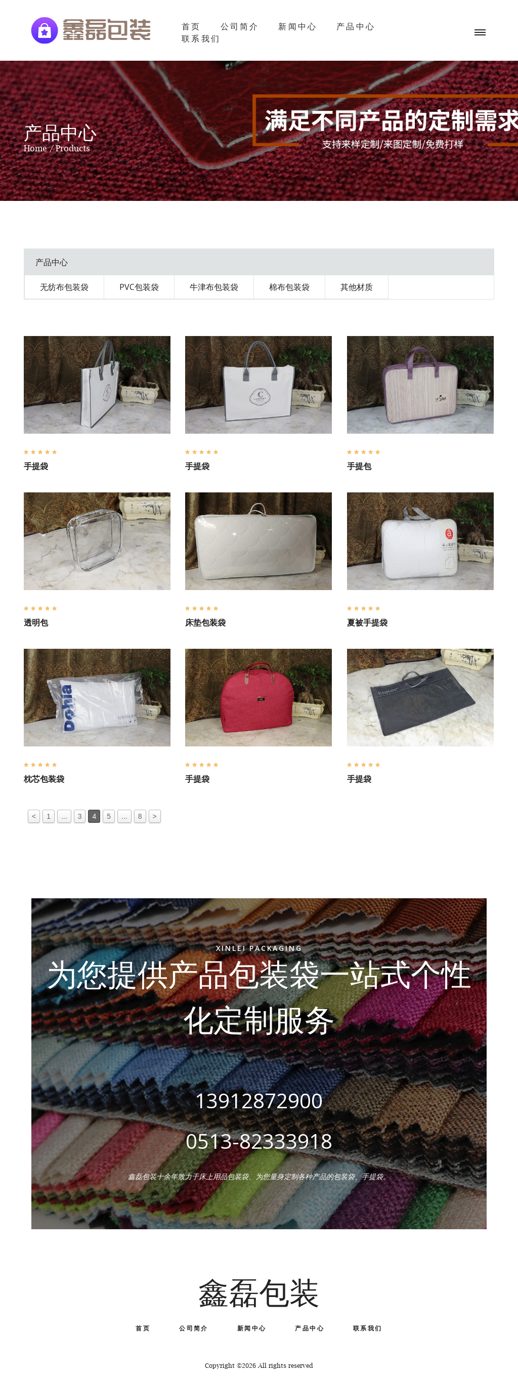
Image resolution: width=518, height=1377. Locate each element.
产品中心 (355, 26)
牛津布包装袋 (214, 287)
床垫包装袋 (205, 622)
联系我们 (201, 38)
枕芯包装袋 (44, 778)
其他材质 (356, 287)
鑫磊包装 (259, 1292)
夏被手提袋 (367, 622)
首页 (191, 26)
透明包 (36, 622)
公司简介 (240, 26)
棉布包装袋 (289, 287)
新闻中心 (297, 26)
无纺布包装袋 (64, 287)
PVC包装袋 (139, 287)
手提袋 (36, 466)
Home (35, 148)
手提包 (359, 466)
